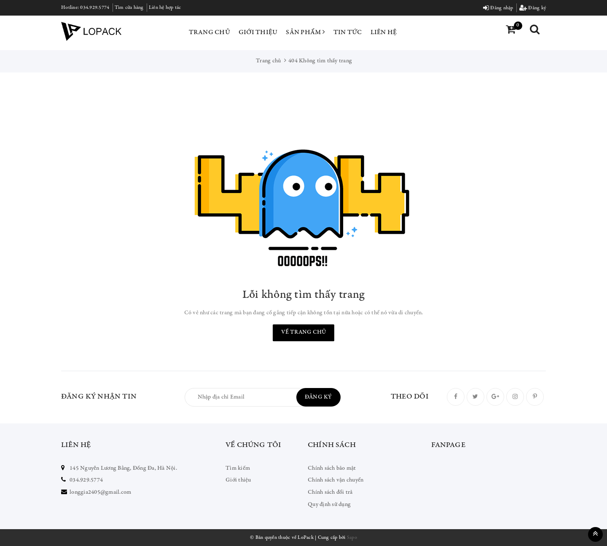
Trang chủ (209, 32)
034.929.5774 (94, 7)
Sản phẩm (305, 32)
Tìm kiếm (238, 468)
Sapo (352, 537)
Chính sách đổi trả (330, 492)
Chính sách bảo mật (332, 468)
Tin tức (347, 32)
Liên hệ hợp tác (165, 7)
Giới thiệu (258, 32)
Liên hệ (384, 32)
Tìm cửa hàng (129, 7)
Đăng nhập (498, 8)
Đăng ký (532, 8)
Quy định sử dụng (329, 505)
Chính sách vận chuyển (335, 480)
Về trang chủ (303, 332)
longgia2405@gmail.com (100, 492)
